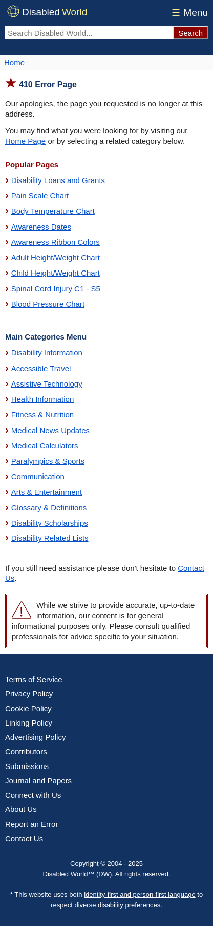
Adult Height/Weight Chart (55, 257)
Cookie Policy (28, 708)
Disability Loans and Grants (58, 180)
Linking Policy (28, 722)
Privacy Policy (29, 693)
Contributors (26, 751)
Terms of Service (33, 679)
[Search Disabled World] (89, 32)
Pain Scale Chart (40, 195)
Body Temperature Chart (53, 211)
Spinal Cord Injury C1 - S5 (55, 288)
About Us (21, 809)
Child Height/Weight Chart (55, 272)
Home (14, 62)
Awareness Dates (41, 226)
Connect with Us (33, 795)
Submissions (27, 766)
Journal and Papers (38, 780)
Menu (188, 12)
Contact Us (24, 838)
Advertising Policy (35, 737)
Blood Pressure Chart (47, 304)
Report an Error (31, 824)
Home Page (25, 141)
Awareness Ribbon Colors (55, 242)
